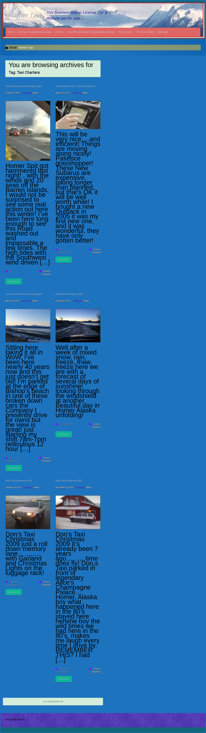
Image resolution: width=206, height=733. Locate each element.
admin (35, 93)
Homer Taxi (24, 15)
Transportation (62, 252)
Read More (13, 281)
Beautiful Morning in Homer (69, 294)
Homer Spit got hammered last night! (23, 86)
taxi (11, 271)
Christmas (14, 582)
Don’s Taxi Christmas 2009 (18, 480)
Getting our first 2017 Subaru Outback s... (76, 86)
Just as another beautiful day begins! (23, 294)
